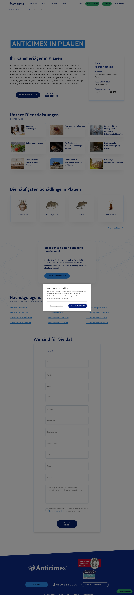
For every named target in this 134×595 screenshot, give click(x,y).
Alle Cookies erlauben (78, 305)
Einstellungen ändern (56, 305)
